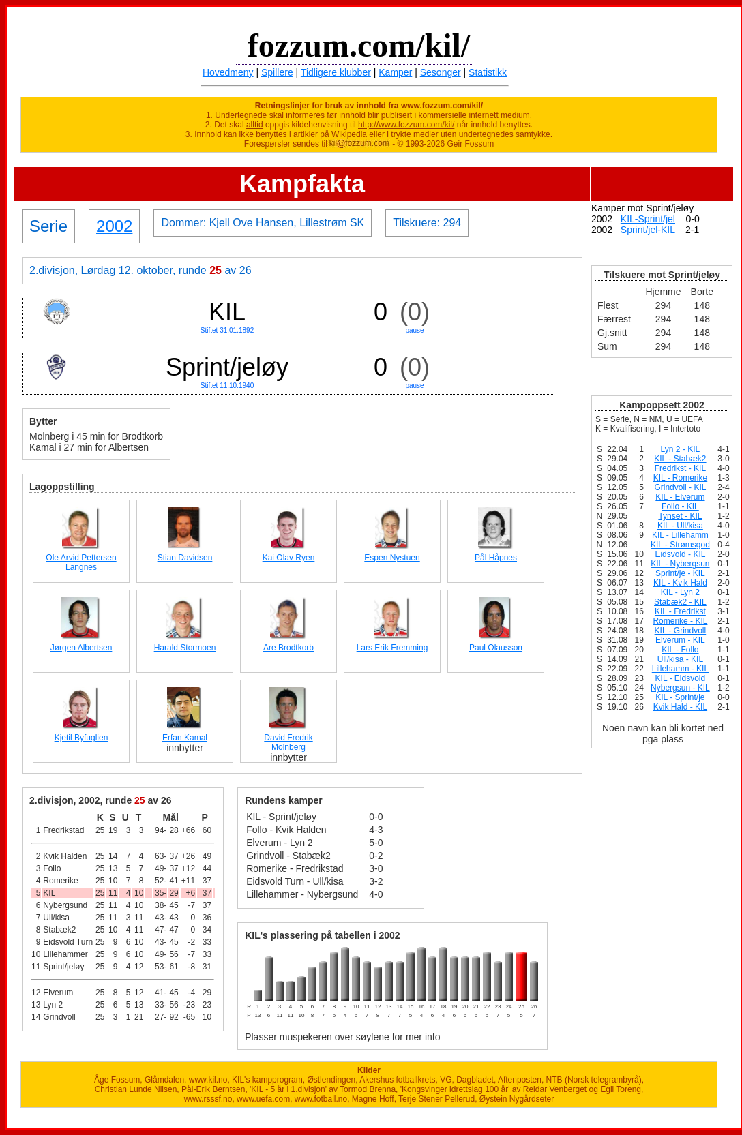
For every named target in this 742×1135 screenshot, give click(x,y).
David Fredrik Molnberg (288, 742)
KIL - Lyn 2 (680, 592)
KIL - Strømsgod (680, 544)
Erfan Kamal (184, 737)
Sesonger (440, 72)
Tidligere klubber (336, 72)
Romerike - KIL (680, 621)
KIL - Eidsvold (680, 678)
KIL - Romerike (680, 478)
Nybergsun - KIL (680, 688)
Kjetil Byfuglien (81, 737)
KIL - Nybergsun (680, 564)
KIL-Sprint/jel (648, 218)
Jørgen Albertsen (81, 647)
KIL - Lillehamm (680, 535)
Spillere (277, 72)
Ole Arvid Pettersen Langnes (81, 562)
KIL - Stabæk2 (680, 459)
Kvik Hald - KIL (680, 707)
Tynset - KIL (680, 516)
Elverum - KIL (680, 640)
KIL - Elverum (679, 497)
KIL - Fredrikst (680, 611)
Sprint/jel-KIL (648, 229)
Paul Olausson (495, 647)
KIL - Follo (680, 649)
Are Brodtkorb (288, 647)
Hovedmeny (228, 72)
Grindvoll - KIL (680, 487)
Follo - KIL (680, 506)
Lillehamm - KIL (680, 669)
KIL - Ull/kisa (680, 525)
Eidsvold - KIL (680, 554)
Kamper (395, 72)
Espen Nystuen (391, 557)
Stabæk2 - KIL (680, 602)
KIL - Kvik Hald (680, 583)
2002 (114, 226)
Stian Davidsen (185, 557)
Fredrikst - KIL (680, 468)
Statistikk (488, 72)
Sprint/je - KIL (680, 573)
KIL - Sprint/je (679, 697)
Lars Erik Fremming (392, 647)
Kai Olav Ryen (289, 557)
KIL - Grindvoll (681, 630)
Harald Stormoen (185, 647)
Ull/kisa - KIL (680, 659)
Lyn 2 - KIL (680, 449)
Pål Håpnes (496, 557)
